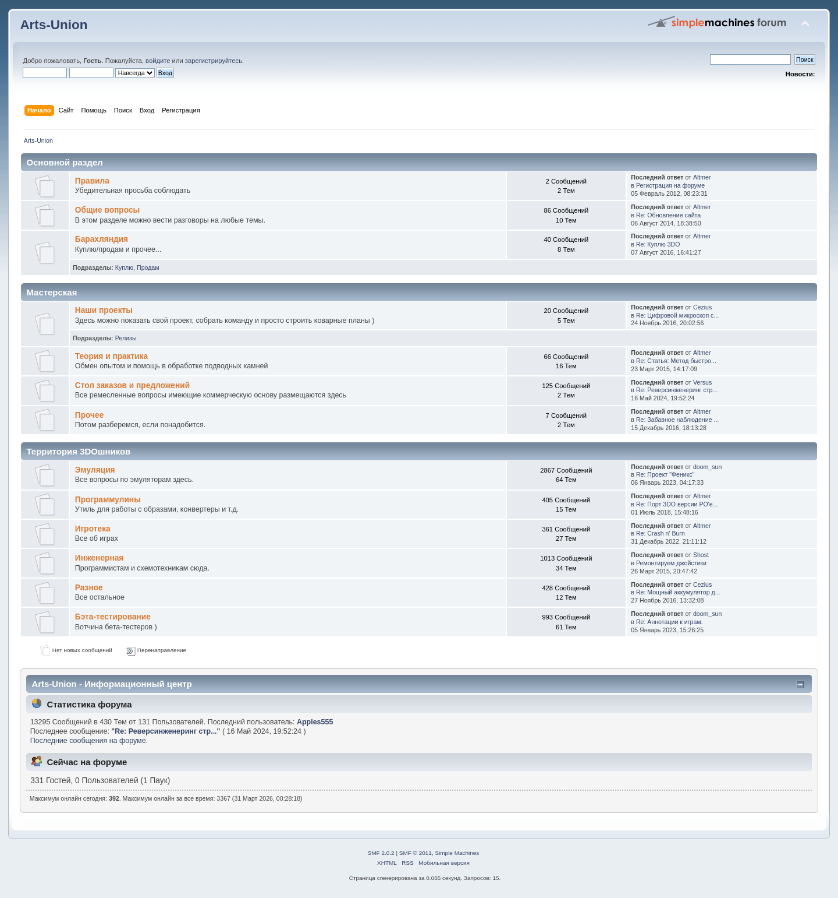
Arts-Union (53, 24)
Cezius (702, 307)
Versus (702, 382)
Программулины (108, 499)
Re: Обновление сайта (668, 215)
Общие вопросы (107, 210)
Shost (701, 554)
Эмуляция (95, 470)
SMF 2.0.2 (381, 853)
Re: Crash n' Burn (660, 533)
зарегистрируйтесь (213, 60)
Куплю (124, 267)
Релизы (126, 337)
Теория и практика (111, 356)
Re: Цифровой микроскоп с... (677, 315)
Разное (89, 587)
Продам (148, 267)
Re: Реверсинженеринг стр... (677, 389)
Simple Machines (457, 853)
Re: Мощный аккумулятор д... (678, 592)
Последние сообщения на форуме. (89, 741)
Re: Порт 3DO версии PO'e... (677, 504)
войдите (157, 60)
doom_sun (707, 466)
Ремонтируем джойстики (671, 562)
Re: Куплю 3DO (658, 244)
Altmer (702, 177)
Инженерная (99, 558)
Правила (92, 181)
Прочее (89, 415)
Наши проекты (104, 310)
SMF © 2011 (415, 853)
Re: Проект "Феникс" (665, 474)
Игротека (93, 528)
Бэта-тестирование (113, 616)
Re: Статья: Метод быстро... (676, 360)
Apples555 (315, 722)
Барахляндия (101, 239)
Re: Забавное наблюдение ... (677, 419)
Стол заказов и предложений (132, 385)
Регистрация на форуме (670, 185)
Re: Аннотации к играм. (669, 621)
